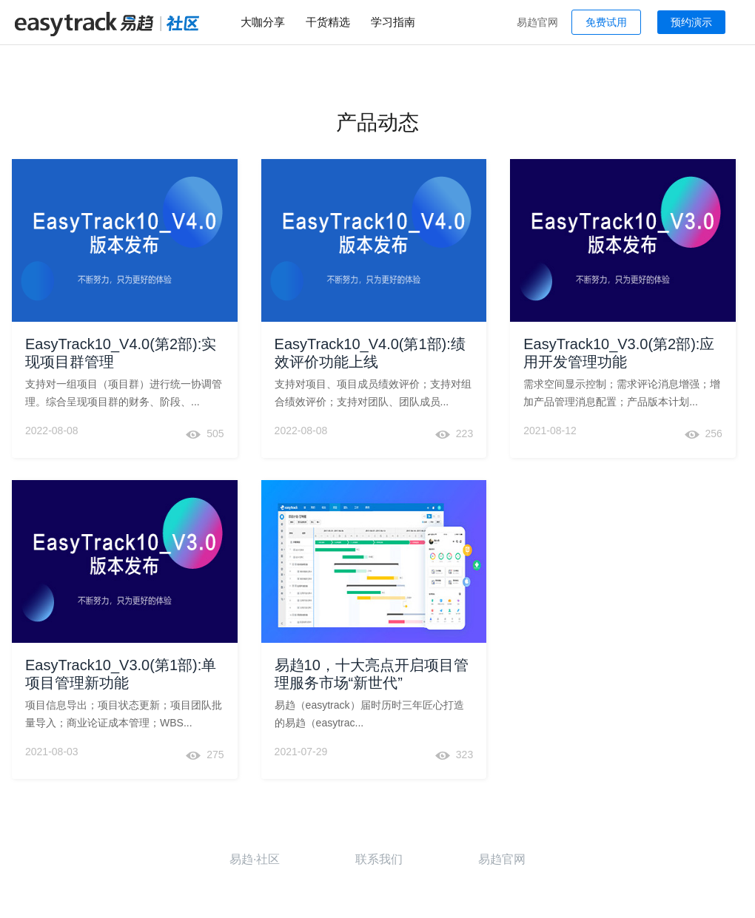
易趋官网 (537, 22)
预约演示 (691, 22)
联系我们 (379, 859)
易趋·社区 (254, 859)
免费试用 (606, 22)
